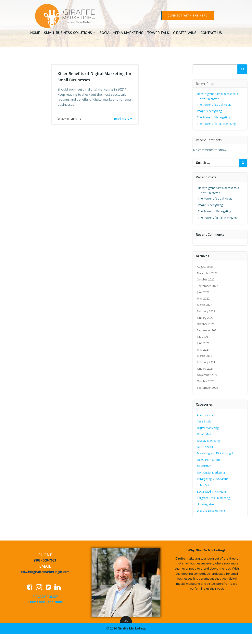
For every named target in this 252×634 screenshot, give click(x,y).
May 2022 (203, 298)
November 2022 (207, 273)
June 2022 (203, 292)
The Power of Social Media (214, 104)
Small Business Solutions (69, 33)
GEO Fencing (205, 447)
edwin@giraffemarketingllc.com (45, 572)
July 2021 (202, 337)
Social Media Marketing (121, 33)
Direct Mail (204, 434)
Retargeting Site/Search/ (212, 479)
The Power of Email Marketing (216, 124)
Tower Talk (158, 33)
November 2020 (207, 375)
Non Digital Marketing (211, 472)
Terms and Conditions (45, 602)
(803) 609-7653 (45, 560)
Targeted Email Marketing (213, 498)
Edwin (65, 118)
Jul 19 (78, 118)
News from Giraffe (208, 460)
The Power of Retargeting (213, 117)
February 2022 (206, 311)
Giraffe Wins (184, 33)
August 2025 (205, 266)
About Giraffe (205, 415)
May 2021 (203, 349)
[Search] (242, 69)
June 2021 (203, 343)
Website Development (211, 510)
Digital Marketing (208, 428)
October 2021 (205, 324)
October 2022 (205, 279)
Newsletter (204, 466)
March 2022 (204, 305)
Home (35, 33)
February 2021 (206, 362)
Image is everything (209, 111)
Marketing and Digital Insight (215, 453)
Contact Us (211, 33)
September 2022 (207, 286)
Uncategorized (206, 504)
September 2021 (207, 330)
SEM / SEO (203, 485)
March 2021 (204, 356)
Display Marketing (208, 441)
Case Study (204, 421)
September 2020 (207, 387)
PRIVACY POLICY (45, 597)
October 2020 (205, 381)
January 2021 (205, 368)
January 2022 (205, 318)
